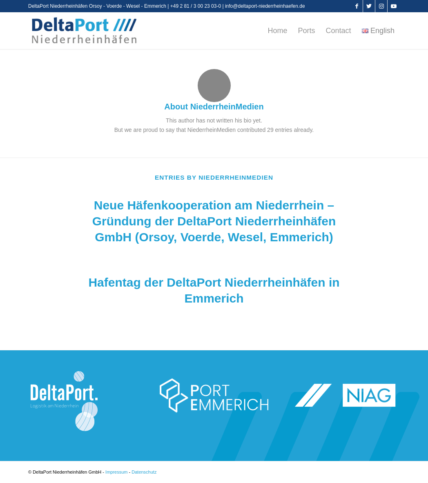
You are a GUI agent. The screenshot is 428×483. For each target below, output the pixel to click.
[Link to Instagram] (381, 6)
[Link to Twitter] (369, 6)
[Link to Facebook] (357, 6)
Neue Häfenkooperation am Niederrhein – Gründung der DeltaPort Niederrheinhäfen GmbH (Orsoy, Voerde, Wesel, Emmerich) (214, 221)
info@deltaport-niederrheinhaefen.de (265, 6)
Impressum (116, 472)
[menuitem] (277, 30)
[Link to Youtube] (394, 6)
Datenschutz (144, 472)
